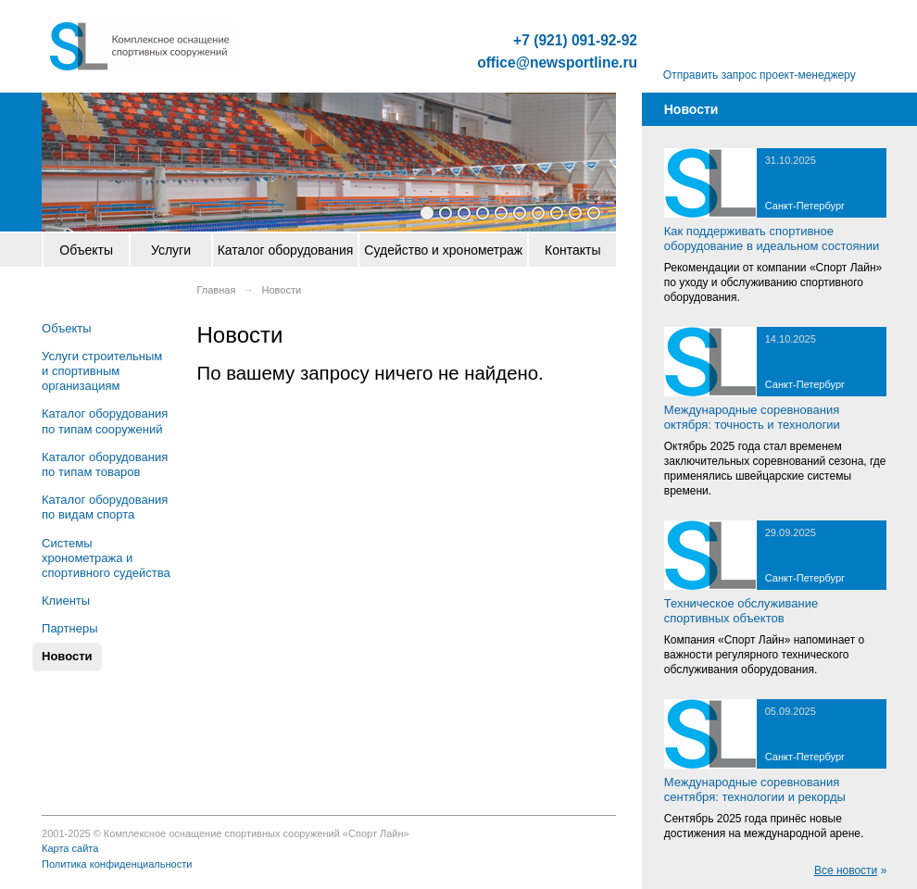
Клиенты (66, 600)
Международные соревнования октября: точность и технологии (752, 417)
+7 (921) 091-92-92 (575, 40)
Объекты (86, 250)
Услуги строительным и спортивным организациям (102, 371)
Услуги (171, 250)
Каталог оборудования (286, 250)
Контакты (572, 250)
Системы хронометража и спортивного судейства (106, 558)
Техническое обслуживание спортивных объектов (741, 610)
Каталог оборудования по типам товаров (105, 464)
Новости (67, 656)
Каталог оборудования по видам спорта (105, 507)
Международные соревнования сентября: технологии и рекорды (755, 789)
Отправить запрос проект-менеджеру (759, 75)
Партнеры (69, 628)
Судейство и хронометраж (443, 250)
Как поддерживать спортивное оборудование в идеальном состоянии (771, 238)
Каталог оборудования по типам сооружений (105, 421)
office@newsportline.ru (557, 63)
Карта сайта (70, 848)
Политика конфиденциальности (117, 864)
